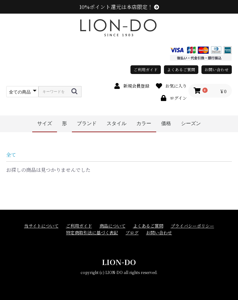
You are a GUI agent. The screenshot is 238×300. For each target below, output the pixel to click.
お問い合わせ (217, 69)
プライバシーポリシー (192, 226)
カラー (143, 123)
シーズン (191, 123)
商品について (112, 226)
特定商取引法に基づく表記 (92, 233)
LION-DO (119, 261)
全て (11, 154)
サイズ (44, 123)
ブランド (87, 123)
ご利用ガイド (146, 69)
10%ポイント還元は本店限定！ (119, 7)
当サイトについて (41, 226)
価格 (166, 123)
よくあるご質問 (181, 69)
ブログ (132, 233)
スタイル (116, 123)
